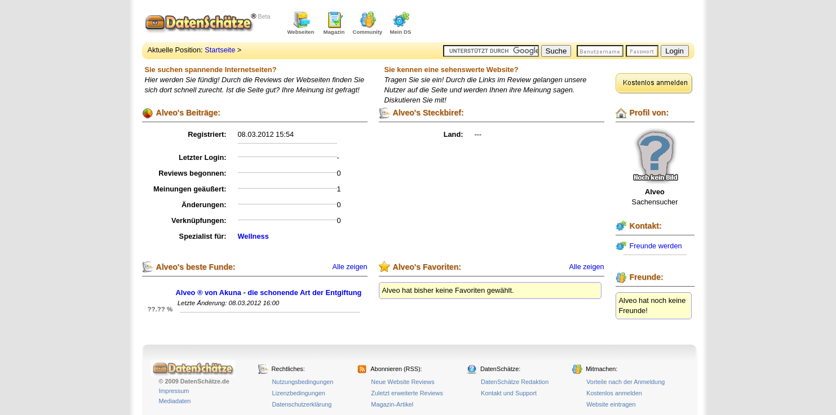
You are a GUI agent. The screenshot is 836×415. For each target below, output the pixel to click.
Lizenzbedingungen (298, 393)
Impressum (174, 390)
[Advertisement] (563, 22)
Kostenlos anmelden (614, 393)
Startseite (220, 50)
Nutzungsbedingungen (303, 381)
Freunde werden (656, 246)
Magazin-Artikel (392, 404)
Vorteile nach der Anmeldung (625, 381)
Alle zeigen (350, 267)
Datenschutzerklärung (302, 404)
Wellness (253, 236)
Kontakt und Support (509, 393)
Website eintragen (610, 404)
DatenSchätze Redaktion (515, 381)
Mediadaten (175, 401)
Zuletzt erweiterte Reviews (407, 393)
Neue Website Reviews (402, 381)
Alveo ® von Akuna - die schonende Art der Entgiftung (269, 292)
